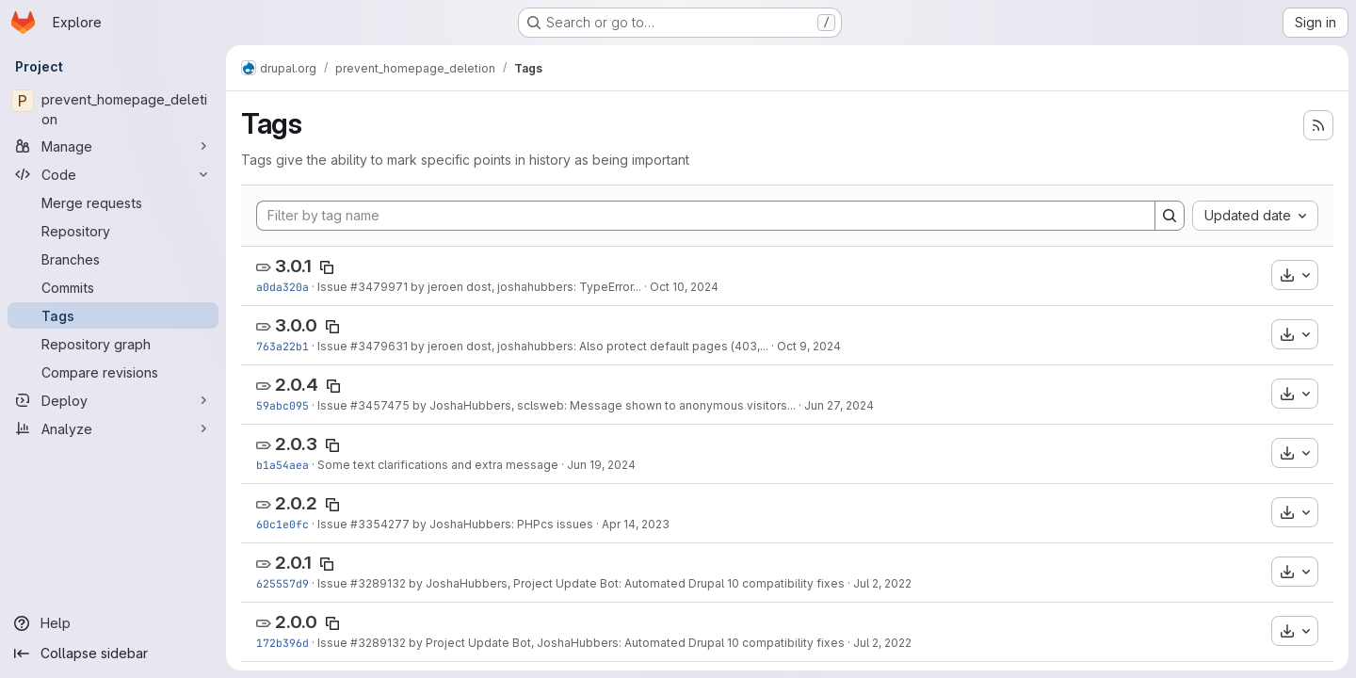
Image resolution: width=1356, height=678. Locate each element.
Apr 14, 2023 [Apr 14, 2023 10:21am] (636, 524)
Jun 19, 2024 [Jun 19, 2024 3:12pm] (601, 465)
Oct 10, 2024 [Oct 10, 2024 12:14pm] (684, 287)
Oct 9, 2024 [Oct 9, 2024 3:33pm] (809, 346)
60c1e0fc (282, 524)
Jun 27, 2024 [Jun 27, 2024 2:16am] (839, 405)
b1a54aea (282, 465)
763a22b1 (282, 346)
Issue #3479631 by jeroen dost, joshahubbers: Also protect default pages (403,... (542, 346)
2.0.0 (296, 622)
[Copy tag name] (326, 267)
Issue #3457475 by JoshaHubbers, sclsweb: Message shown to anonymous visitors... (556, 405)
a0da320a (282, 287)
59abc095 (282, 405)
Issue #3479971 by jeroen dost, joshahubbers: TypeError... (479, 287)
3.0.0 (296, 325)
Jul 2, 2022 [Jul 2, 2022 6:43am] (882, 583)
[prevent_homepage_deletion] (113, 109)
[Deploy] (113, 400)
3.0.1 (293, 266)
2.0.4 (296, 385)
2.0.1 (293, 562)
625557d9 (282, 583)
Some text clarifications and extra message (437, 465)
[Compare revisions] (113, 372)
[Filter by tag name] (705, 216)
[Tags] (113, 315)
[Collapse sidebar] (113, 653)
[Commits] (113, 287)
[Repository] (113, 231)
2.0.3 (296, 444)
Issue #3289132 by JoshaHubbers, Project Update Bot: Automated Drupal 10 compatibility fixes (581, 583)
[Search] (1169, 216)
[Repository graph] (113, 344)
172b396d (282, 643)
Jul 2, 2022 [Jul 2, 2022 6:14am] (882, 643)
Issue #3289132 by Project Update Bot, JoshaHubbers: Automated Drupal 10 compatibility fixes (581, 643)
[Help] (113, 623)
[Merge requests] (113, 202)
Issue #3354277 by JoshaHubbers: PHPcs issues (455, 524)
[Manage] (113, 146)
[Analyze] (113, 428)
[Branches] (113, 259)
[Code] (113, 174)
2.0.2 (296, 503)
